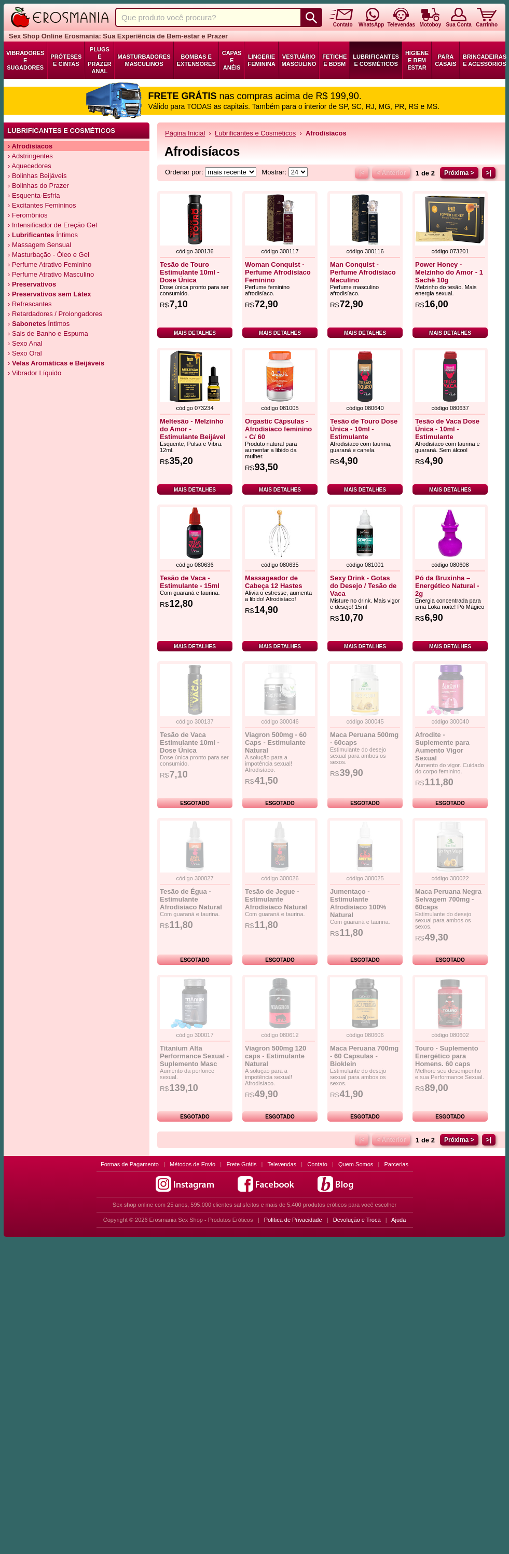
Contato (317, 1164)
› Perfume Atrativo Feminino (49, 264)
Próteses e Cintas (65, 60)
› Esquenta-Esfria (34, 195)
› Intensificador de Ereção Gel (52, 225)
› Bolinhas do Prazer (38, 185)
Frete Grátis (241, 1164)
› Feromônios (28, 215)
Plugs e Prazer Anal (99, 60)
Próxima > (459, 172)
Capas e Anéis (232, 60)
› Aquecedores (29, 166)
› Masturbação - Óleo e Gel (48, 254)
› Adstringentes (30, 156)
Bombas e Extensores (196, 60)
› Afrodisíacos (30, 146)
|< (361, 172)
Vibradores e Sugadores (25, 60)
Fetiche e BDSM (334, 60)
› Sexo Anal (25, 343)
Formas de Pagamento (130, 1164)
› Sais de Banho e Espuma (48, 333)
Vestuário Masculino (299, 60)
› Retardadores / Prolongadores (55, 314)
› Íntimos (43, 235)
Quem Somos (355, 1164)
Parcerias (396, 1164)
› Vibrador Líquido (34, 373)
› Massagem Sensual (39, 245)
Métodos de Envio (192, 1164)
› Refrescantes (30, 304)
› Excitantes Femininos (42, 205)
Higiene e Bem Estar (417, 60)
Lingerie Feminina (261, 60)
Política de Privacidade (293, 1220)
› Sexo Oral (25, 353)
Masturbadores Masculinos (143, 60)
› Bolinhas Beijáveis (37, 176)
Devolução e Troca (357, 1220)
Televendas (281, 1164)
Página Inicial (185, 133)
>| (488, 172)
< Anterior (391, 172)
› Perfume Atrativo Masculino (51, 274)
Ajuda (398, 1220)
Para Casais (446, 60)
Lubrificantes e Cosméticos (376, 60)
